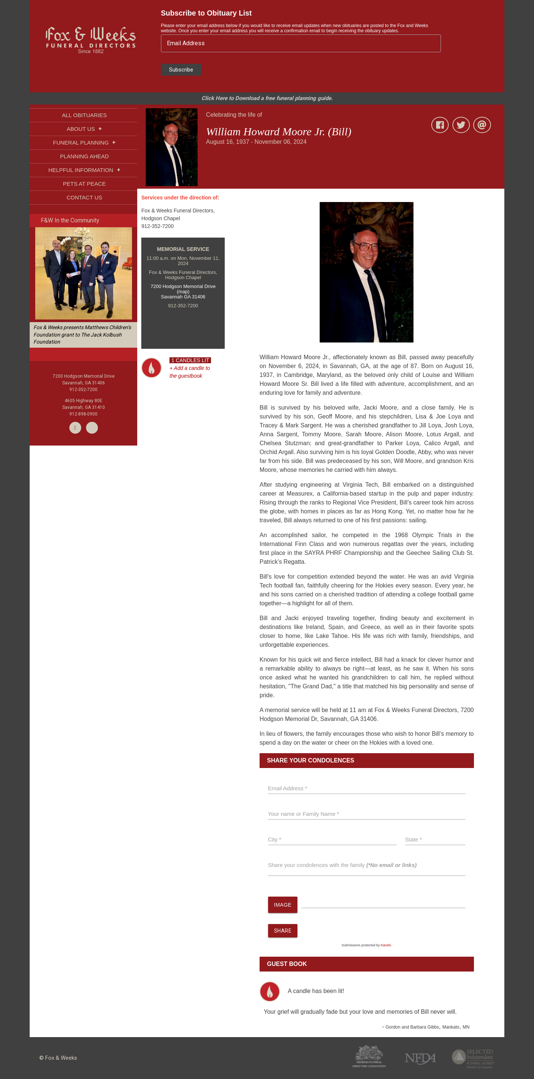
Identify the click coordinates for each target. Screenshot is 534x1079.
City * (274, 839)
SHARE (283, 931)
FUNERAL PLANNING (84, 142)
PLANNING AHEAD (84, 156)
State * (413, 839)
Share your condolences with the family (342, 865)
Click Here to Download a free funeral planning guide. (267, 98)
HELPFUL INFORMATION (84, 170)
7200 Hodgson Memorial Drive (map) (183, 289)
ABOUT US (84, 129)
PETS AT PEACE (84, 184)
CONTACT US (84, 197)
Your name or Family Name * (303, 814)
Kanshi (386, 945)
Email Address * (287, 788)
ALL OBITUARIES (84, 115)
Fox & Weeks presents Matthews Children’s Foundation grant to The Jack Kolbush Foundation (82, 334)
